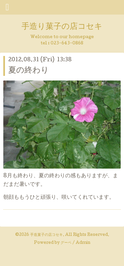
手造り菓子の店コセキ (62, 27)
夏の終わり (28, 70)
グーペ (66, 243)
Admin (83, 243)
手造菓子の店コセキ (46, 235)
